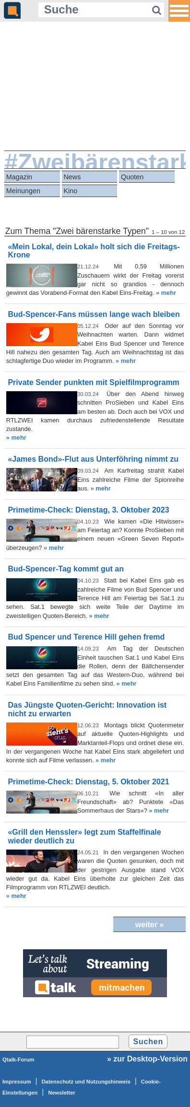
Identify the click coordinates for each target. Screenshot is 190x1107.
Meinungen (23, 191)
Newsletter (61, 1092)
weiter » (149, 925)
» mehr (166, 292)
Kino (70, 191)
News (72, 177)
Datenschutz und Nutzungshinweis (86, 1081)
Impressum (16, 1081)
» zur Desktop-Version (147, 1059)
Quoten (132, 177)
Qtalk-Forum (18, 1059)
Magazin (19, 177)
